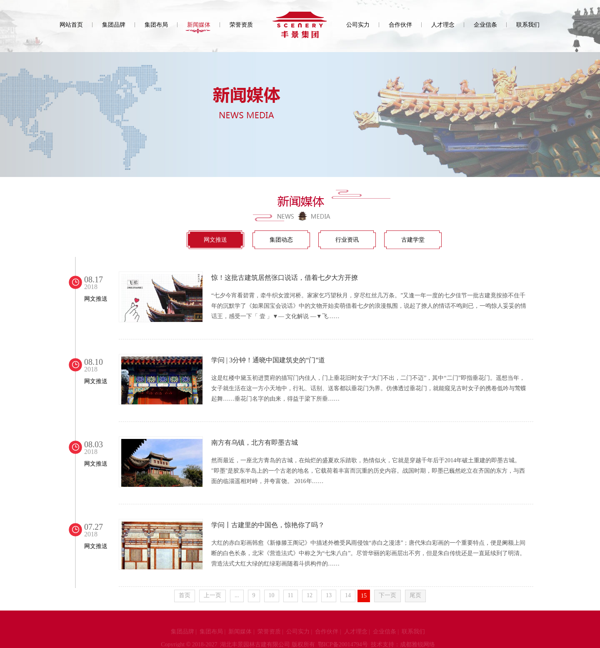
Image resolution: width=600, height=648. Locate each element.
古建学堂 (413, 240)
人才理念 (443, 25)
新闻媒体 (198, 25)
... (237, 595)
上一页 (212, 595)
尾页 (415, 595)
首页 (184, 595)
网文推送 (215, 240)
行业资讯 (347, 240)
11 (290, 595)
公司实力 (358, 25)
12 (309, 595)
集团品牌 (113, 25)
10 (272, 595)
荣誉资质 (241, 25)
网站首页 (71, 25)
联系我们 (528, 25)
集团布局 (156, 25)
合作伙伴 (400, 25)
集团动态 (281, 240)
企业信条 (485, 25)
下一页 (387, 595)
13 (329, 595)
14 (348, 595)
